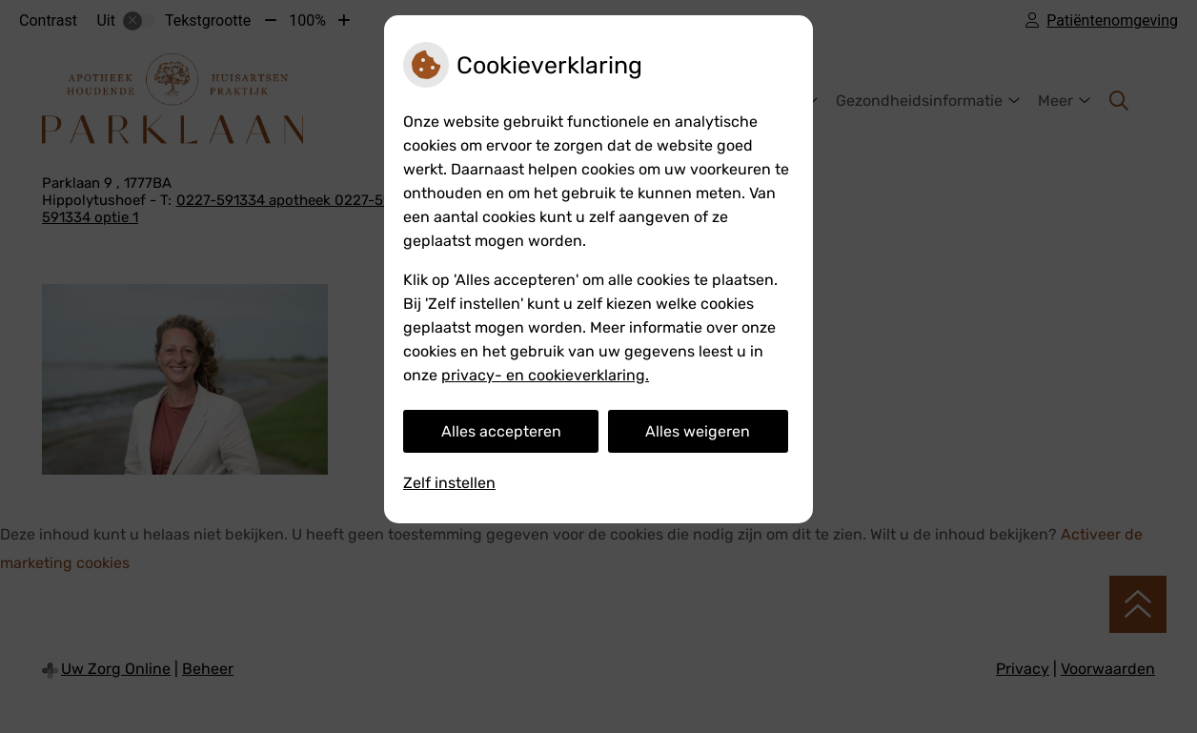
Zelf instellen (449, 483)
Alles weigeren (697, 431)
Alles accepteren (501, 431)
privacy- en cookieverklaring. (545, 375)
